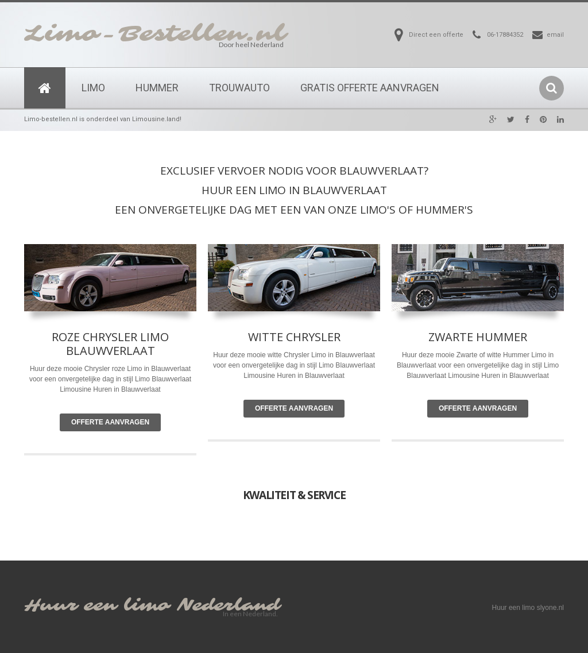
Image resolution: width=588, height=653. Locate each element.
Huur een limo (97, 606)
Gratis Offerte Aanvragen (369, 88)
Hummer (157, 88)
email (555, 34)
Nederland (228, 606)
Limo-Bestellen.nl (155, 34)
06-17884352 (505, 34)
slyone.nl (550, 608)
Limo (93, 88)
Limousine (259, 376)
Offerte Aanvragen (110, 422)
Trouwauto (239, 88)
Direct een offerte (436, 34)
